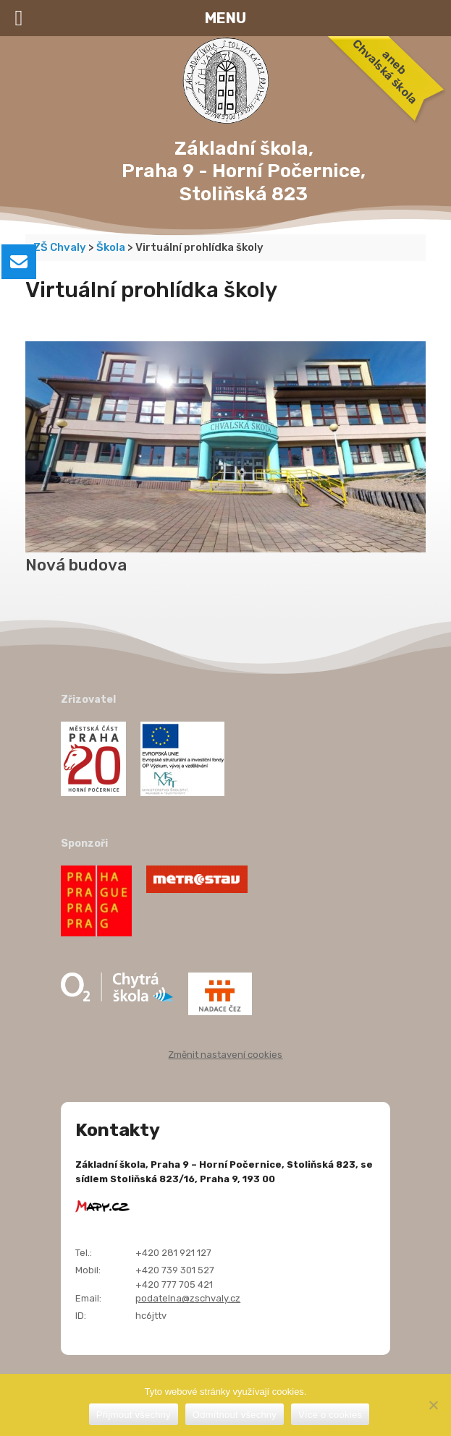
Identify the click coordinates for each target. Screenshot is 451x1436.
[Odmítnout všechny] (433, 1405)
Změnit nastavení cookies (225, 1054)
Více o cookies (330, 1414)
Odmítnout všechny (235, 1414)
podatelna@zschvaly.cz (187, 1298)
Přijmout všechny (133, 1414)
